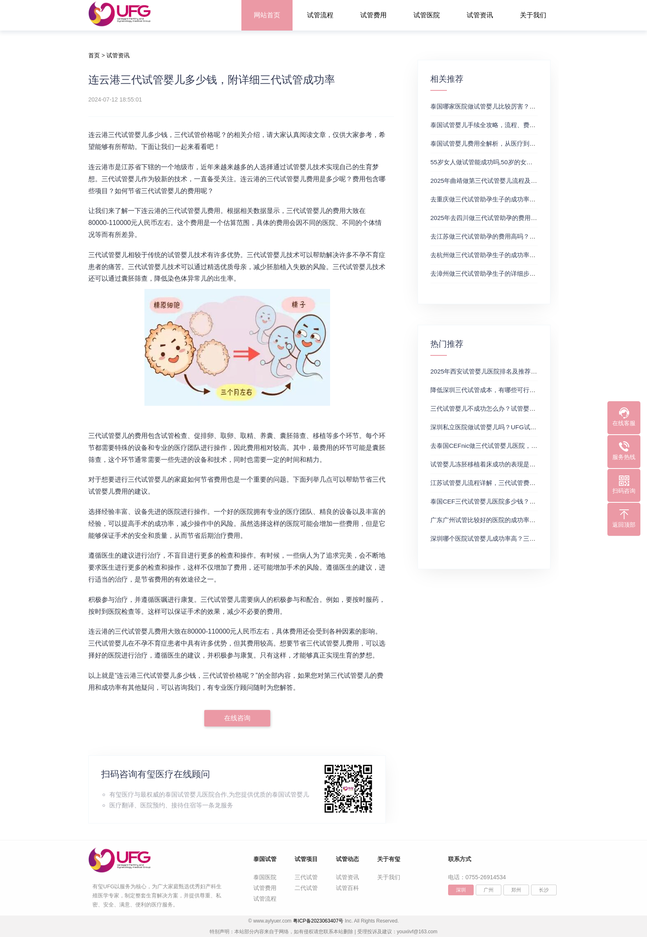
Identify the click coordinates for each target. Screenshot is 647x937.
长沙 (544, 890)
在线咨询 (237, 718)
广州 (489, 890)
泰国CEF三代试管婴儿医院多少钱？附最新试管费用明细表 (510, 501)
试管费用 (373, 15)
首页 (94, 55)
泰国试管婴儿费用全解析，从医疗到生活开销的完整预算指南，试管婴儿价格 (535, 143)
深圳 (461, 890)
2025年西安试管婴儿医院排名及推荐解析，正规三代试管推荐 (514, 371)
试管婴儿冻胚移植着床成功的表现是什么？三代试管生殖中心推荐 (520, 464)
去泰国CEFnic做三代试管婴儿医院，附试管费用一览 (502, 445)
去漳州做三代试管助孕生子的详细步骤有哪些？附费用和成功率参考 (523, 273)
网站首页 (267, 15)
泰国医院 (264, 877)
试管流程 (320, 15)
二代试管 (306, 888)
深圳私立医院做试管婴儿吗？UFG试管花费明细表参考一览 (511, 427)
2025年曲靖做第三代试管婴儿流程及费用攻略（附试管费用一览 (517, 180)
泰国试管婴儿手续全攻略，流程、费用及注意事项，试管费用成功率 (523, 124)
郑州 (516, 890)
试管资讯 (480, 15)
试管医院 (426, 15)
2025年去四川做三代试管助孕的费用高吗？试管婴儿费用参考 (514, 217)
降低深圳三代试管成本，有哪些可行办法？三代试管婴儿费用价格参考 (526, 389)
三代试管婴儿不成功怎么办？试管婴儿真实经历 (495, 408)
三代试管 (306, 877)
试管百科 (347, 888)
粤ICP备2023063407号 (318, 921)
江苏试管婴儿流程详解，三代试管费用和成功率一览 (501, 482)
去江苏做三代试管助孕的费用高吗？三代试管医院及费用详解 (513, 236)
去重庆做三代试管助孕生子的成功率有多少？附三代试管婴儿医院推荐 (526, 199)
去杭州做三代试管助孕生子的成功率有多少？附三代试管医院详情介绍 (526, 254)
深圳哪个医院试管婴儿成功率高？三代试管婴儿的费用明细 (510, 538)
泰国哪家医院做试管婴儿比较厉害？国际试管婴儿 (498, 106)
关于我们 (533, 15)
